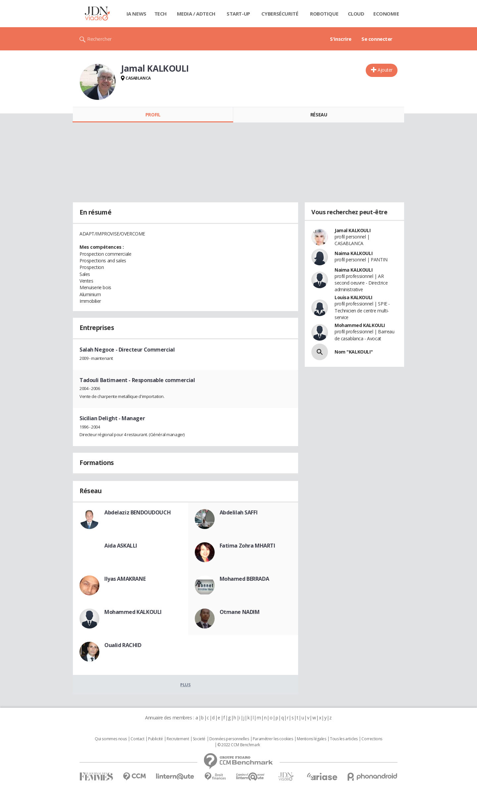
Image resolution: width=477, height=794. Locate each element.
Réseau (318, 114)
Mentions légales (311, 739)
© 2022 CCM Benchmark (238, 745)
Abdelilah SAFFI (239, 512)
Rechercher (99, 38)
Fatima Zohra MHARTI (247, 545)
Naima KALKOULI (353, 253)
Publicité (155, 739)
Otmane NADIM (240, 612)
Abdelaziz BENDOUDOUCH (137, 512)
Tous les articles (344, 739)
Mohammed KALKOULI (133, 612)
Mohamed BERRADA (244, 578)
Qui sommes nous (111, 739)
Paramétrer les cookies (273, 739)
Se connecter (377, 38)
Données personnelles (229, 739)
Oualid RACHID (122, 645)
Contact (137, 739)
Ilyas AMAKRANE (124, 578)
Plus (185, 685)
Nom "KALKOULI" (354, 352)
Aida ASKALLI (120, 545)
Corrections (371, 739)
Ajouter (385, 70)
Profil (152, 114)
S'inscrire (340, 38)
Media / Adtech (196, 13)
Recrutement (178, 739)
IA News (136, 13)
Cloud (356, 13)
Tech (160, 13)
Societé (199, 739)
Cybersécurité (279, 13)
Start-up (238, 13)
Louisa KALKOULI (353, 297)
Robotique (324, 13)
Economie (386, 13)
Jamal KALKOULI (352, 230)
